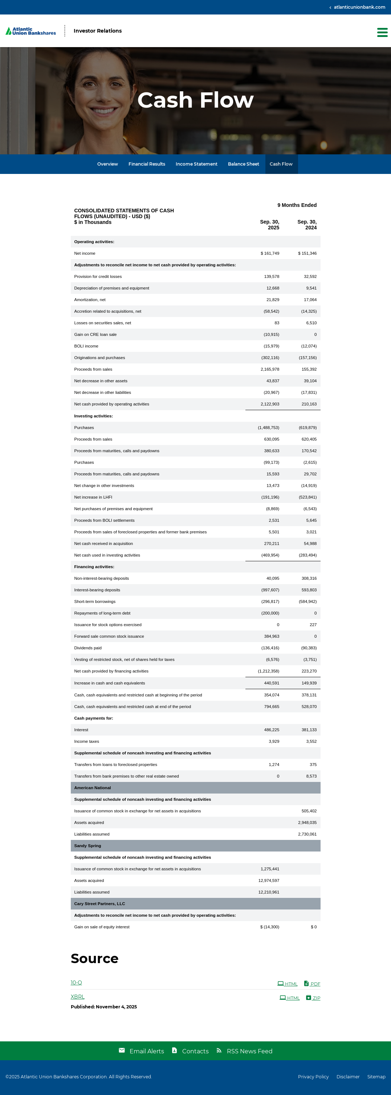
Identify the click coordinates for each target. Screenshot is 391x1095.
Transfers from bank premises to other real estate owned (126, 777)
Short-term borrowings (95, 603)
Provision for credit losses (98, 278)
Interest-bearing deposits (97, 591)
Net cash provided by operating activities (111, 405)
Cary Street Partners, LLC (99, 905)
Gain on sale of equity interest (102, 928)
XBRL (78, 998)
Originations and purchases (99, 359)
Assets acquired (89, 824)
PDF (312, 985)
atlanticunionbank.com (359, 7)
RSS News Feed (250, 1052)
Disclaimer (348, 1078)
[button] (382, 32)
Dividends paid (88, 649)
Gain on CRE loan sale (95, 336)
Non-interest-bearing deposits (101, 580)
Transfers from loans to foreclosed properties (115, 766)
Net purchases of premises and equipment (113, 510)
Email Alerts (147, 1052)
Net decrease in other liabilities (102, 394)
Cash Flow (281, 165)
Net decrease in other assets (100, 382)
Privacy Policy (313, 1078)
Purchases (84, 429)
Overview (107, 165)
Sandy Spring (87, 847)
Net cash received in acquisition (103, 545)
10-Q (76, 984)
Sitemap (376, 1078)
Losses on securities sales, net (102, 324)
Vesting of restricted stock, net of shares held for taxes (124, 661)
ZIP (313, 999)
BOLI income (86, 347)
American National (92, 789)
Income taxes (86, 743)
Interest (81, 731)
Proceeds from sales (93, 371)
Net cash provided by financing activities (111, 672)
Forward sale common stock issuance (109, 638)
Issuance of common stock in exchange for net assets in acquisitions (137, 812)
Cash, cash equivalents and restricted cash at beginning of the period (138, 696)
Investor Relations (98, 31)
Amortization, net (90, 301)
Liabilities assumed (92, 835)
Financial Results (147, 165)
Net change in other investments (104, 487)
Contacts (195, 1052)
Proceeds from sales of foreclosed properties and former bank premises (140, 533)
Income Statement (196, 165)
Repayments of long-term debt (102, 614)
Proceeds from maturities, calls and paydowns (117, 452)
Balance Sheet (243, 165)
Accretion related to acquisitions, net (108, 313)
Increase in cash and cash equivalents (109, 684)
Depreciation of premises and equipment (111, 289)
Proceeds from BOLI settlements (104, 522)
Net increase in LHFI (93, 498)
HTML (287, 985)
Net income (84, 255)
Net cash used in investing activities (107, 556)
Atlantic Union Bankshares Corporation (64, 1078)
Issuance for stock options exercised (108, 626)
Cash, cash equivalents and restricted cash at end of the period (132, 708)
